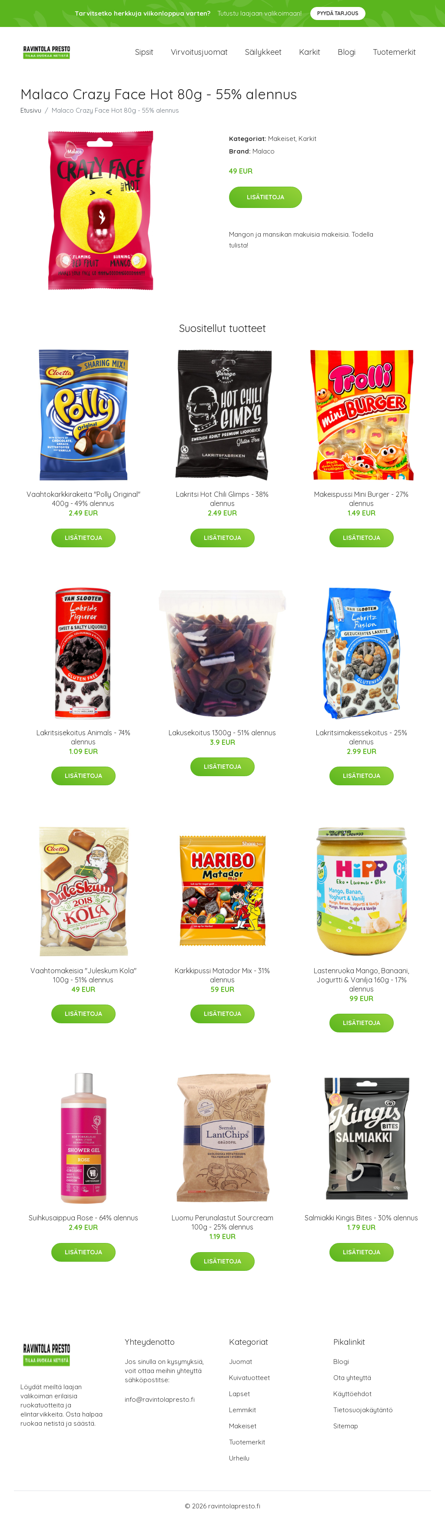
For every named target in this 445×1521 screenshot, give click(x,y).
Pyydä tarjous (338, 13)
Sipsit (144, 52)
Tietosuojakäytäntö (363, 1410)
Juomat (240, 1361)
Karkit (309, 52)
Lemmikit (242, 1410)
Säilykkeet (263, 52)
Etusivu (30, 110)
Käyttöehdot (352, 1394)
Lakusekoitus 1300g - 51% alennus (222, 732)
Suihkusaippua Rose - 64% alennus (83, 1217)
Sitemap (345, 1426)
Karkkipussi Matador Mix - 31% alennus (222, 975)
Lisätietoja (265, 197)
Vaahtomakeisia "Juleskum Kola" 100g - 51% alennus (83, 975)
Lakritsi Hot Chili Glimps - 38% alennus (222, 499)
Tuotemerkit (394, 52)
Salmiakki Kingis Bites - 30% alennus (361, 1217)
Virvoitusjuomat (199, 52)
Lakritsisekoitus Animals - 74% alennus (83, 737)
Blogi (346, 52)
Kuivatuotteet (249, 1378)
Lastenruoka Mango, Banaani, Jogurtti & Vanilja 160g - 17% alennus (361, 979)
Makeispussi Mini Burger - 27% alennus (361, 499)
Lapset (239, 1394)
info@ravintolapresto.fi (160, 1399)
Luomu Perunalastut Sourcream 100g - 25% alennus (222, 1222)
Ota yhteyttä (352, 1378)
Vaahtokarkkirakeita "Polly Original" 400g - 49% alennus (83, 499)
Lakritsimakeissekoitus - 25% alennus (361, 737)
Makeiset (282, 138)
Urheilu (239, 1458)
